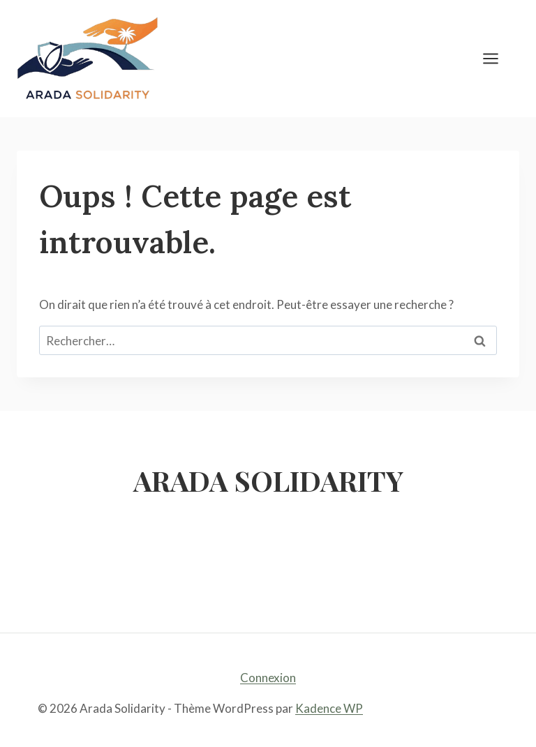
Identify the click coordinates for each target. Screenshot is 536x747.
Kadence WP (329, 708)
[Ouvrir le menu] (497, 58)
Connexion (268, 677)
